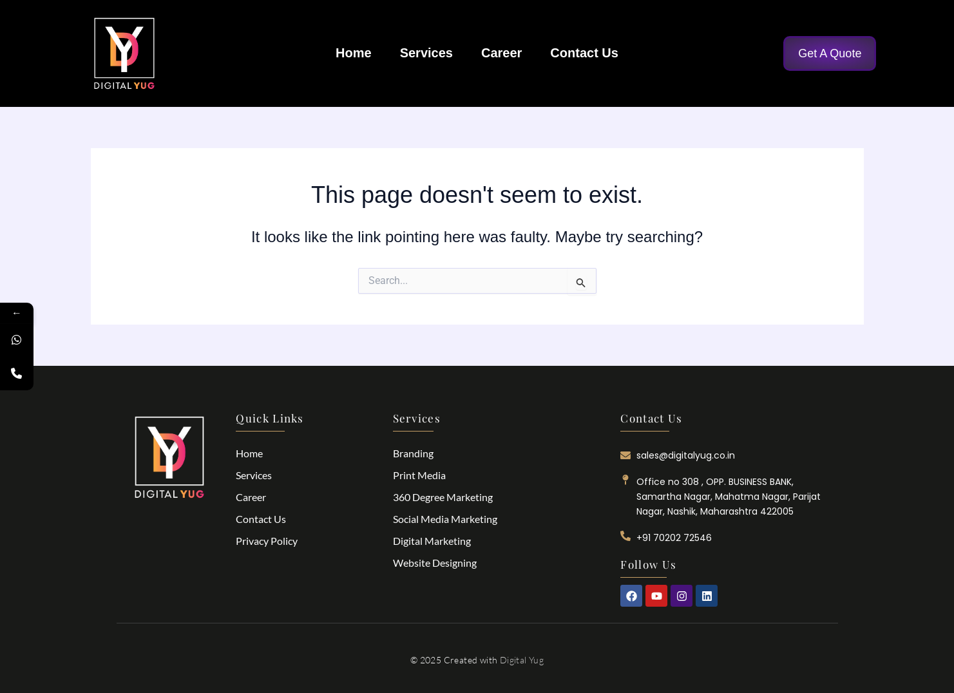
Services (426, 53)
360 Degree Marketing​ (443, 497)
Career (501, 53)
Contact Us (584, 53)
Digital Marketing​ (432, 541)
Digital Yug (522, 659)
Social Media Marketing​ (445, 519)
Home (354, 53)
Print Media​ (419, 475)
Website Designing (435, 562)
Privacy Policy (267, 541)
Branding (413, 453)
